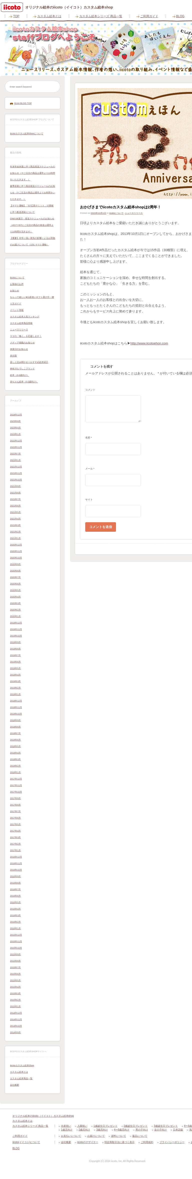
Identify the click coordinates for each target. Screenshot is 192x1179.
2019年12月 (16, 623)
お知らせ (14, 290)
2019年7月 (15, 655)
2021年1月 (15, 538)
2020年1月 (15, 616)
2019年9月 (15, 642)
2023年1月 (15, 434)
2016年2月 (15, 922)
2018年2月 (15, 766)
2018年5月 (15, 746)
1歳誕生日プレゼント (106, 1125)
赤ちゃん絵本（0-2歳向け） (24, 381)
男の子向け (142, 1129)
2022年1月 (15, 460)
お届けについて (96, 1135)
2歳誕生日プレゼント (136, 1125)
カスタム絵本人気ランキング (24, 316)
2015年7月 (15, 967)
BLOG (16, 1148)
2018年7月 (15, 733)
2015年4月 (15, 987)
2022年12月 (16, 440)
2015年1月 (15, 1006)
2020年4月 (15, 597)
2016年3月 (15, 915)
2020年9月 (15, 564)
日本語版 (178, 1129)
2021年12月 (16, 466)
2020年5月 (15, 590)
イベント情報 (17, 310)
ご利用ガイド (149, 16)
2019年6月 (15, 662)
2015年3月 (15, 993)
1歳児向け (66, 1129)
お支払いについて (71, 1135)
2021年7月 (15, 499)
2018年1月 (15, 772)
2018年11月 (16, 707)
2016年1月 (15, 928)
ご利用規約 (147, 1142)
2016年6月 (15, 896)
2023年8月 (15, 421)
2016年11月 (16, 863)
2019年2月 (15, 688)
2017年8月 (15, 805)
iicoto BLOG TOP (23, 103)
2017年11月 (16, 785)
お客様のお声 (17, 284)
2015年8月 (15, 961)
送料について (118, 1135)
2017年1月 (15, 850)
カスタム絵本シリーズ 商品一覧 (100, 16)
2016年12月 (16, 857)
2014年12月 (16, 1013)
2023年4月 (15, 427)
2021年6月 (15, 505)
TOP (16, 16)
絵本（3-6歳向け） (19, 375)
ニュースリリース (19, 329)
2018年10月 (16, 714)
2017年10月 (16, 792)
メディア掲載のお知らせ (22, 342)
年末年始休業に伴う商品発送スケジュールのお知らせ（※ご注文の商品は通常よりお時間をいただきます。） (32, 173)
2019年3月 (15, 681)
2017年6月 (15, 818)
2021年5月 (15, 512)
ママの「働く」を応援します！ (26, 336)
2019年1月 (15, 694)
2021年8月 (15, 492)
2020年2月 (15, 610)
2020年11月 (16, 551)
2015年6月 (15, 974)
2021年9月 (15, 486)
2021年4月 (15, 518)
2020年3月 (15, 603)
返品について (139, 1135)
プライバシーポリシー (172, 1142)
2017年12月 (16, 779)
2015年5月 (15, 980)
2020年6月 (15, 583)
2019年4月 (15, 675)
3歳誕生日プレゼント (166, 1125)
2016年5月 (15, 902)
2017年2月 (15, 844)
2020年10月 (16, 557)
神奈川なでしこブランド (22, 368)
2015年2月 (15, 1000)
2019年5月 (15, 668)
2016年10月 (16, 870)
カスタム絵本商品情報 (21, 323)
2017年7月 (15, 811)
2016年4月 (15, 909)
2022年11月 (16, 447)
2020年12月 (16, 544)
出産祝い (66, 1125)
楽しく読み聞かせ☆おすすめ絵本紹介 (29, 362)
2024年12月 (16, 414)
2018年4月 (15, 753)
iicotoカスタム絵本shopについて (26, 133)
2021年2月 (15, 531)
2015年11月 (16, 941)
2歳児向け (84, 1129)
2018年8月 (15, 727)
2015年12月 (16, 935)
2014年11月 (16, 1019)
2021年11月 (16, 473)
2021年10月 (16, 479)
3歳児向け (102, 1129)
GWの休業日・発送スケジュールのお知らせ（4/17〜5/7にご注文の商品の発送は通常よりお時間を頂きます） (32, 225)
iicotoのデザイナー (87, 1142)
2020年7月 (15, 577)
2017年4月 (15, 831)
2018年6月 (15, 740)
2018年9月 (15, 720)
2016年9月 (15, 876)
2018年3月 (15, 759)
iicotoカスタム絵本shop (22, 1065)
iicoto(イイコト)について (26, 1142)
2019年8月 (15, 649)
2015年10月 (16, 948)
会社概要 (14, 1085)
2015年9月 (15, 954)
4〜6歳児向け (121, 1129)
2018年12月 (16, 701)
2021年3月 (15, 525)
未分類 (13, 355)
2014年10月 (16, 1026)
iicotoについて (17, 277)
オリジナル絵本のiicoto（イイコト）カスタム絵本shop (43, 1115)
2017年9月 (15, 798)
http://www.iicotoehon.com (149, 343)
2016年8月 (15, 883)
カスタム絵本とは (49, 16)
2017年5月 (15, 824)
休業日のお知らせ (19, 349)
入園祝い (82, 1125)
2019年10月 (16, 636)
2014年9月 (15, 1032)
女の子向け (160, 1129)
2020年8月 (15, 570)
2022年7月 (15, 453)
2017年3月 (15, 837)
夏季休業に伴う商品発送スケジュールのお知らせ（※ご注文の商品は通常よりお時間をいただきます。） (32, 192)
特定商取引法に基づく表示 (119, 1142)
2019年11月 (16, 629)
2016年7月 (15, 889)
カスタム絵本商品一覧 (21, 1078)
